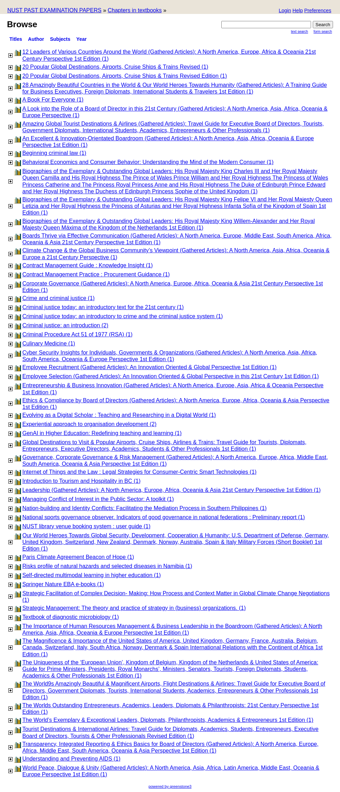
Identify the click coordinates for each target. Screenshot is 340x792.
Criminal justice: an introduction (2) (65, 325)
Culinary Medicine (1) (48, 343)
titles (15, 39)
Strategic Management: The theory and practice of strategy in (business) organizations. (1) (134, 608)
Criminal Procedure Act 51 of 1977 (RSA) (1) (77, 334)
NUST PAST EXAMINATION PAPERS (54, 10)
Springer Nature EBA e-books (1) (63, 584)
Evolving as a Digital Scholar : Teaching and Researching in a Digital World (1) (119, 415)
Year (81, 39)
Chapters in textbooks (135, 10)
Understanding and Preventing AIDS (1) (71, 759)
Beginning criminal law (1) (54, 153)
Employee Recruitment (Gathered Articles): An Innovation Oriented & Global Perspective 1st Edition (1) (149, 367)
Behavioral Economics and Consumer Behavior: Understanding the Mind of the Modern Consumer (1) (147, 162)
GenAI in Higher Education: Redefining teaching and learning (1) (102, 433)
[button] (317, 11)
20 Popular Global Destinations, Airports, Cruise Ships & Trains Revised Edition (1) (124, 76)
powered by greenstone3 (169, 786)
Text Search (299, 31)
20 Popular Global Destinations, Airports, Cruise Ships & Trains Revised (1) (115, 67)
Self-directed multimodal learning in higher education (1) (91, 575)
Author (36, 39)
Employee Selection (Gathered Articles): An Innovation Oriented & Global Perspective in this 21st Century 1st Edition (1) (170, 376)
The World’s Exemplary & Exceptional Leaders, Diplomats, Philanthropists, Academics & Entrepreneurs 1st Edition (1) (167, 720)
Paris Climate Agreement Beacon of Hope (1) (78, 557)
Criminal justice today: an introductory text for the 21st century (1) (103, 307)
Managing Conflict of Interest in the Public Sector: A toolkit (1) (98, 499)
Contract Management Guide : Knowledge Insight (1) (87, 265)
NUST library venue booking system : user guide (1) (86, 526)
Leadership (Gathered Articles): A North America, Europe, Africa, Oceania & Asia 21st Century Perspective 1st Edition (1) (171, 490)
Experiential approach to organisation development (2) (89, 424)
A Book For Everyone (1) (52, 100)
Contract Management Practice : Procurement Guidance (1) (96, 274)
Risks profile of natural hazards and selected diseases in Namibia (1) (107, 566)
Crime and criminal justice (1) (58, 298)
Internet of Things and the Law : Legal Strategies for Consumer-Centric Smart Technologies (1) (139, 472)
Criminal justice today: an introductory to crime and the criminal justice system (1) (122, 316)
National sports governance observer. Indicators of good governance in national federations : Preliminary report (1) (163, 517)
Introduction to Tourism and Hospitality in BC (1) (81, 481)
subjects (60, 39)
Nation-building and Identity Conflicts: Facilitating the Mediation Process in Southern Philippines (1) (144, 508)
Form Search (322, 31)
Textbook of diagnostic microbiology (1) (70, 617)
